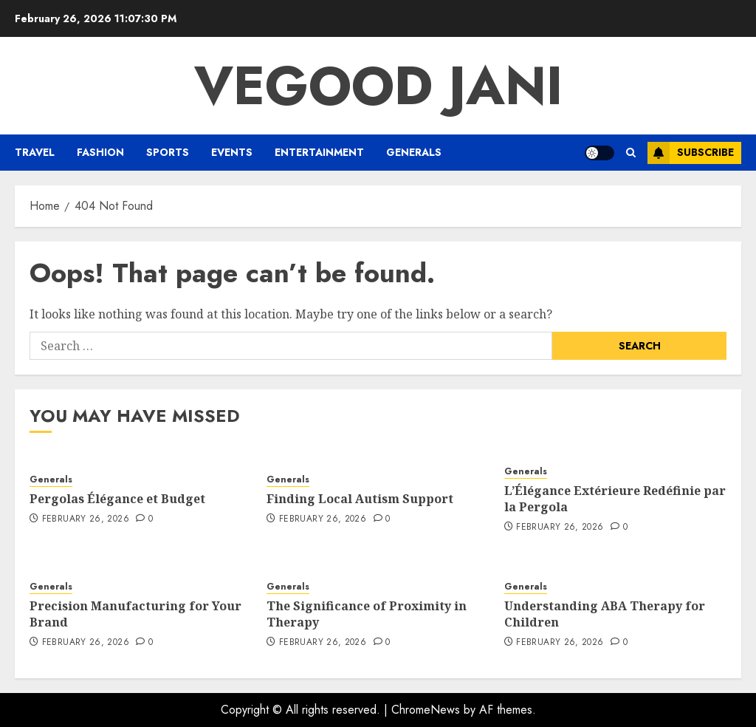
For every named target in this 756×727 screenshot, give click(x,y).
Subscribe (690, 153)
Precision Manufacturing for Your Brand (135, 614)
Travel (35, 152)
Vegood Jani (378, 85)
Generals (413, 152)
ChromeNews (425, 709)
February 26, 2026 (85, 519)
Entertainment (319, 152)
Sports (167, 152)
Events (231, 152)
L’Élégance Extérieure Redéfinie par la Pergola (615, 498)
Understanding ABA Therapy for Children (604, 614)
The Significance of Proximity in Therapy (367, 614)
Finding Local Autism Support (360, 499)
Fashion (100, 152)
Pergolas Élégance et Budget (117, 499)
